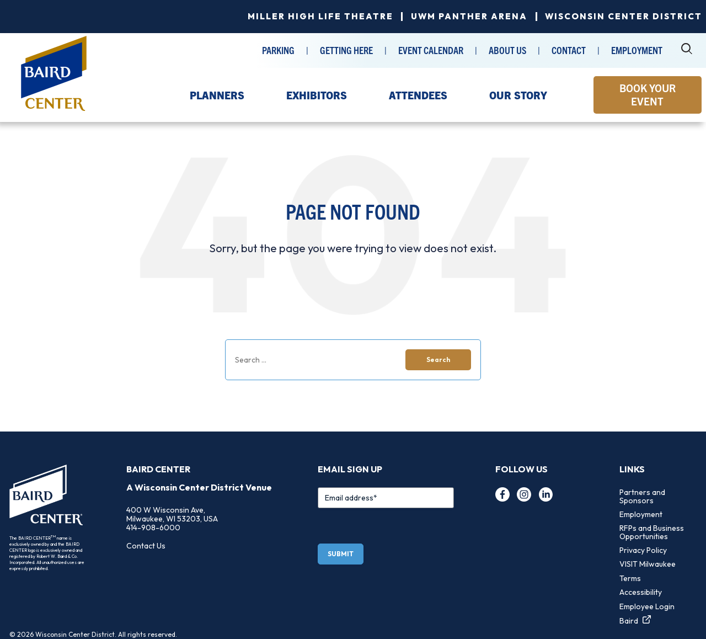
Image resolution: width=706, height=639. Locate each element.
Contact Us (145, 546)
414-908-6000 (153, 527)
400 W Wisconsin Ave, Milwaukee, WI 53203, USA (172, 514)
